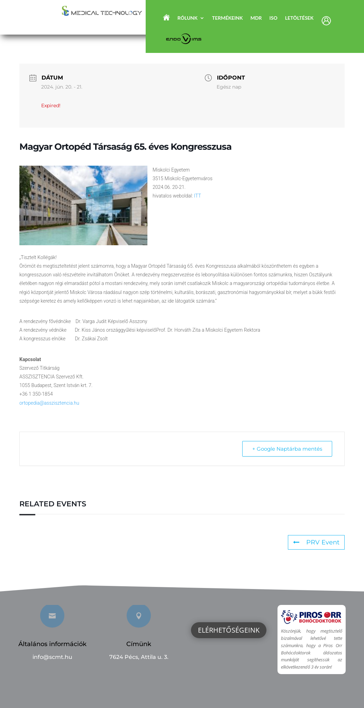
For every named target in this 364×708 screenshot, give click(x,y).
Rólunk (188, 18)
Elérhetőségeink (229, 630)
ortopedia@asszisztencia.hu (49, 403)
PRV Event (316, 542)
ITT (197, 196)
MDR (256, 18)
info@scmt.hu (52, 657)
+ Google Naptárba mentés (287, 448)
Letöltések (299, 18)
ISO (273, 18)
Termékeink (227, 18)
